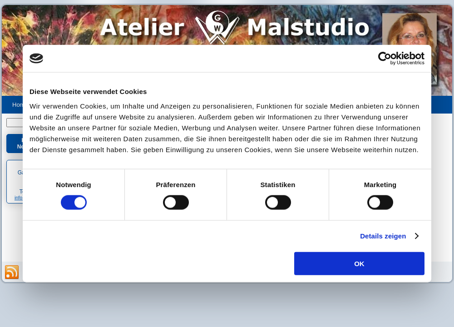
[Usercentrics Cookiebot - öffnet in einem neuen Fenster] (384, 58)
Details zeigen (383, 236)
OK (359, 263)
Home (20, 104)
